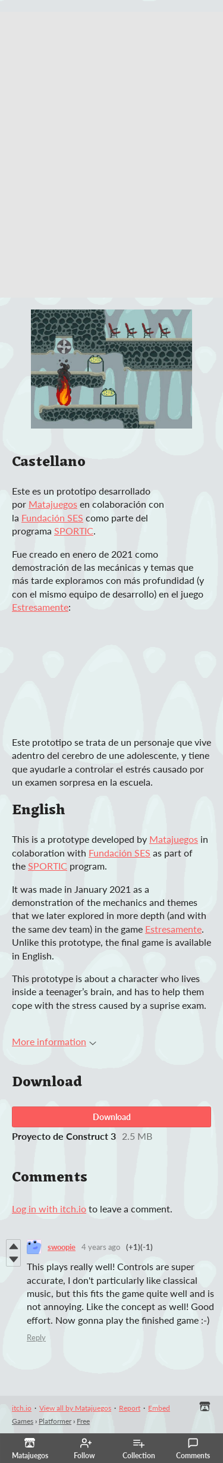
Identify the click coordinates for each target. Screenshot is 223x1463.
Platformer (55, 1421)
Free (83, 1421)
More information (54, 1041)
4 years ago (100, 1247)
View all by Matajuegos (75, 1407)
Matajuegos (53, 503)
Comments (193, 1448)
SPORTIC (73, 530)
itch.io (22, 1407)
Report (129, 1407)
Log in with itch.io (49, 1208)
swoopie (62, 1247)
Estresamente (40, 606)
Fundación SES (52, 517)
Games (22, 1421)
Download (112, 1117)
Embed (159, 1407)
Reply (36, 1337)
